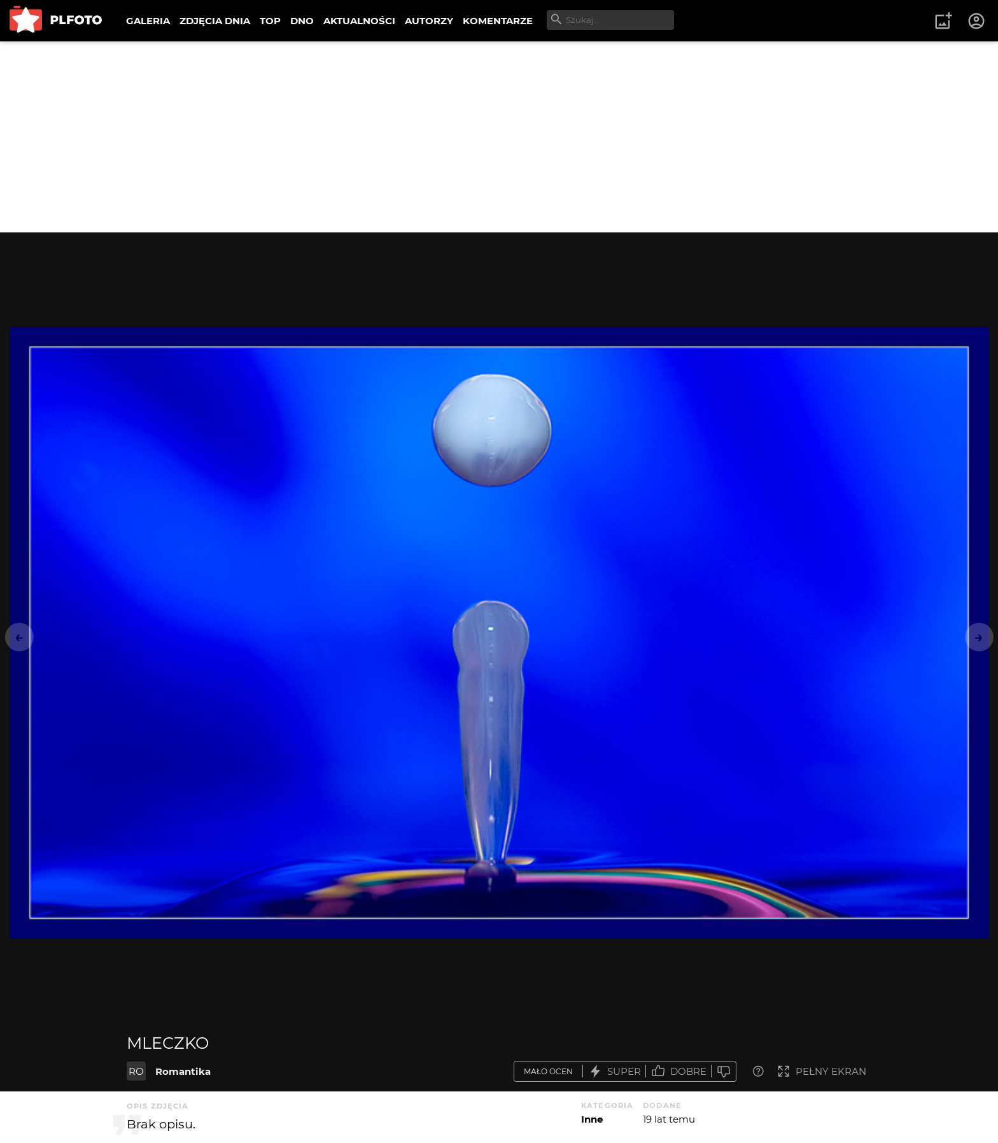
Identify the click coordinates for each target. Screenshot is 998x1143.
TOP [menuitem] (270, 21)
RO (136, 1071)
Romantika (183, 1071)
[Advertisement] (499, 137)
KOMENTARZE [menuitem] (498, 21)
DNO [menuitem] (302, 21)
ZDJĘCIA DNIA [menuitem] (214, 21)
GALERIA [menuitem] (148, 21)
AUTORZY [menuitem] (429, 21)
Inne (592, 1119)
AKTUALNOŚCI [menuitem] (359, 21)
